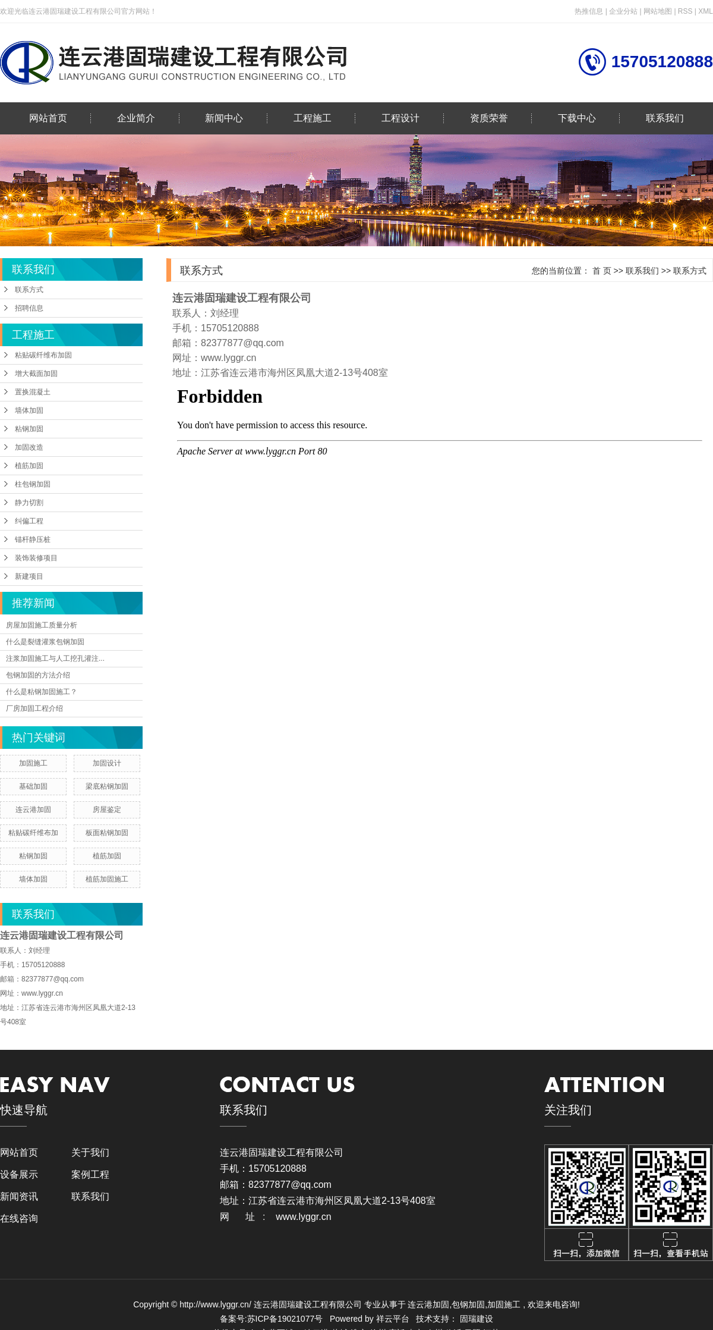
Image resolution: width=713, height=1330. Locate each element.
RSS (685, 11)
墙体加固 (29, 410)
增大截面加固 (36, 373)
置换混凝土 (33, 392)
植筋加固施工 (107, 879)
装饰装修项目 (36, 558)
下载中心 (577, 118)
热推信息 (589, 11)
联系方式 (29, 290)
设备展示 (19, 1174)
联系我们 (665, 118)
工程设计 (400, 118)
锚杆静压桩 (33, 539)
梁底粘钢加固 (107, 786)
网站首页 (48, 118)
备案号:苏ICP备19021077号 (271, 1318)
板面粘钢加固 (107, 833)
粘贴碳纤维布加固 (43, 355)
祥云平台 (392, 1318)
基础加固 (33, 786)
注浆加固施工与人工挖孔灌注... (55, 658)
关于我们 (90, 1152)
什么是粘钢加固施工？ (41, 692)
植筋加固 (29, 466)
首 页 (601, 270)
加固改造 (29, 447)
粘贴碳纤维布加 (33, 833)
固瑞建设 (476, 1318)
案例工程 (90, 1174)
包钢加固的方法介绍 (38, 675)
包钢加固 (468, 1304)
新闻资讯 (19, 1196)
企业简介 (136, 118)
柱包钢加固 (33, 484)
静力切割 (29, 502)
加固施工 (33, 763)
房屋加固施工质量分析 (41, 625)
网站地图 (658, 11)
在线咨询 (19, 1218)
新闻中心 (224, 118)
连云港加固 (33, 809)
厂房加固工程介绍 (34, 708)
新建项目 (29, 576)
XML (705, 11)
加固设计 (107, 763)
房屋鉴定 (107, 809)
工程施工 (313, 118)
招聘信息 (29, 308)
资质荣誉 (489, 118)
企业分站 (623, 11)
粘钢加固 (29, 429)
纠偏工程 (29, 521)
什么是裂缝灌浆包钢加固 (45, 642)
